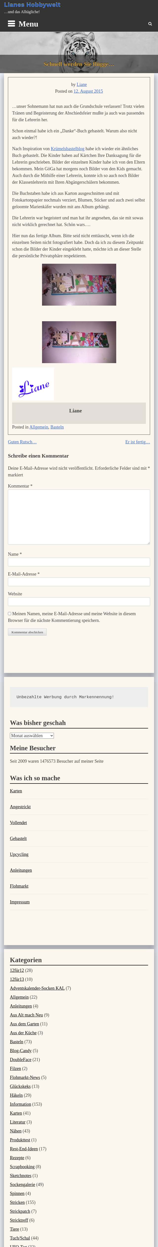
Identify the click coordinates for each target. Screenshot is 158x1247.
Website (15, 593)
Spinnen (17, 1193)
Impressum (20, 901)
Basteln (57, 427)
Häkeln (16, 1095)
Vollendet (18, 822)
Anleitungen (21, 870)
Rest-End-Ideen (24, 1148)
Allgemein (38, 427)
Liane (82, 84)
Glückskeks (20, 1086)
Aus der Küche (23, 1032)
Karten (16, 790)
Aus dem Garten (24, 1023)
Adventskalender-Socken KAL (37, 988)
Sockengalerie (22, 1184)
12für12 (17, 970)
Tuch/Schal (20, 1238)
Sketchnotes (20, 1175)
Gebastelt (18, 838)
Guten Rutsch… (22, 441)
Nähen (16, 1131)
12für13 (17, 979)
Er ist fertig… (137, 441)
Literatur (17, 1122)
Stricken (17, 1202)
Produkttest (20, 1139)
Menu (28, 23)
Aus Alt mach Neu (26, 1015)
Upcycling (19, 854)
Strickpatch (20, 1211)
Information (20, 1104)
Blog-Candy (21, 1050)
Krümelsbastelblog (67, 148)
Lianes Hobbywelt (32, 4)
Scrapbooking (22, 1166)
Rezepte (17, 1157)
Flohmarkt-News (25, 1077)
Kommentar (20, 486)
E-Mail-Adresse (24, 574)
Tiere (14, 1229)
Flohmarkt (19, 886)
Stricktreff (19, 1220)
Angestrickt (20, 806)
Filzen (15, 1068)
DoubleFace (20, 1059)
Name (15, 554)
